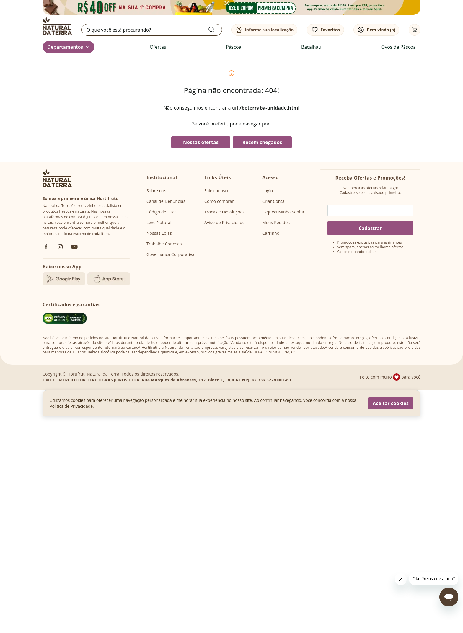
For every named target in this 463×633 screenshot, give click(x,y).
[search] (151, 30)
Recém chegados (262, 142)
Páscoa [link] (233, 47)
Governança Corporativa (170, 254)
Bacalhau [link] (311, 47)
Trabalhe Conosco (164, 244)
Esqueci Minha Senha (283, 212)
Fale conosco (217, 190)
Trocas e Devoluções (224, 212)
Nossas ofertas (201, 142)
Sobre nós (156, 190)
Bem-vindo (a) (381, 29)
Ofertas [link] (158, 47)
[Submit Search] (215, 29)
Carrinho (270, 233)
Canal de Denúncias (165, 201)
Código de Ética (161, 212)
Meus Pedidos (276, 222)
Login (267, 190)
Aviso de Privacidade (224, 222)
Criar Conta (273, 201)
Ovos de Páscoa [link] (398, 47)
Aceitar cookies (391, 403)
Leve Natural (159, 222)
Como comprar (219, 201)
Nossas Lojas (159, 233)
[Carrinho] (414, 30)
